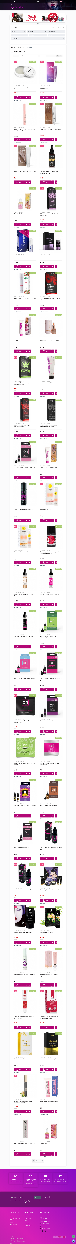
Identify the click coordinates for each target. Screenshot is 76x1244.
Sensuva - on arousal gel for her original (24, 636)
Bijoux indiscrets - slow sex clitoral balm (50, 129)
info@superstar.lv (44, 1223)
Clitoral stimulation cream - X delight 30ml (25, 1143)
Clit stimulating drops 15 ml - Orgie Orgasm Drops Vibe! (49, 172)
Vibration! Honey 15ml (19, 1059)
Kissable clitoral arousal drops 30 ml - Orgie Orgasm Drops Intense (50, 425)
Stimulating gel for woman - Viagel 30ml (24, 974)
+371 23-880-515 (45, 1221)
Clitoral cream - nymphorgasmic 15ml (50, 1101)
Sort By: (16, 56)
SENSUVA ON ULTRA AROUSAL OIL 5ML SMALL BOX (25, 890)
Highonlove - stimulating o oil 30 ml (49, 340)
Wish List (27, 1220)
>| (42, 1161)
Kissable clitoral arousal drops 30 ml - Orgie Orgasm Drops (24, 425)
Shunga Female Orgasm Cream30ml (23, 932)
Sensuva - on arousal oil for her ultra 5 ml (51, 721)
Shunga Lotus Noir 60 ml (46, 932)
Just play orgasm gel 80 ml (47, 383)
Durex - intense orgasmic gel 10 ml (23, 256)
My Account (27, 1216)
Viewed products (28, 1225)
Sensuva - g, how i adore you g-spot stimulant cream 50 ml (49, 552)
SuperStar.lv (13, 47)
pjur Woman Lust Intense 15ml (21, 552)
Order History (28, 1218)
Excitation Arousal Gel (45, 256)
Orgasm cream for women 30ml (48, 467)
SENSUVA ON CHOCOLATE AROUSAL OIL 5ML (49, 805)
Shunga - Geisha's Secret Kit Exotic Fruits (50, 890)
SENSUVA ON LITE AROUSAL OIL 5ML (22, 847)
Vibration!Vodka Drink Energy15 (48, 1059)
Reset (53, 27)
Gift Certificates (13, 1224)
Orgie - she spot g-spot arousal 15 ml (23, 509)
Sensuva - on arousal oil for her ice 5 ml (24, 678)
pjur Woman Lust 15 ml (46, 509)
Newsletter (27, 1223)
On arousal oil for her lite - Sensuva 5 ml (24, 467)
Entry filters (61, 27)
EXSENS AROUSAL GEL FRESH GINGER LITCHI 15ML (25, 298)
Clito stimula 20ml (18, 214)
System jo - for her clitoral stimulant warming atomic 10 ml (49, 1017)
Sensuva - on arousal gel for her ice (49, 594)
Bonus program (13, 1216)
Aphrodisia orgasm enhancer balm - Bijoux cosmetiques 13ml (23, 1101)
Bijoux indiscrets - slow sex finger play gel (25, 171)
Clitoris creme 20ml (45, 1143)
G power (16, 340)
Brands (11, 1222)
